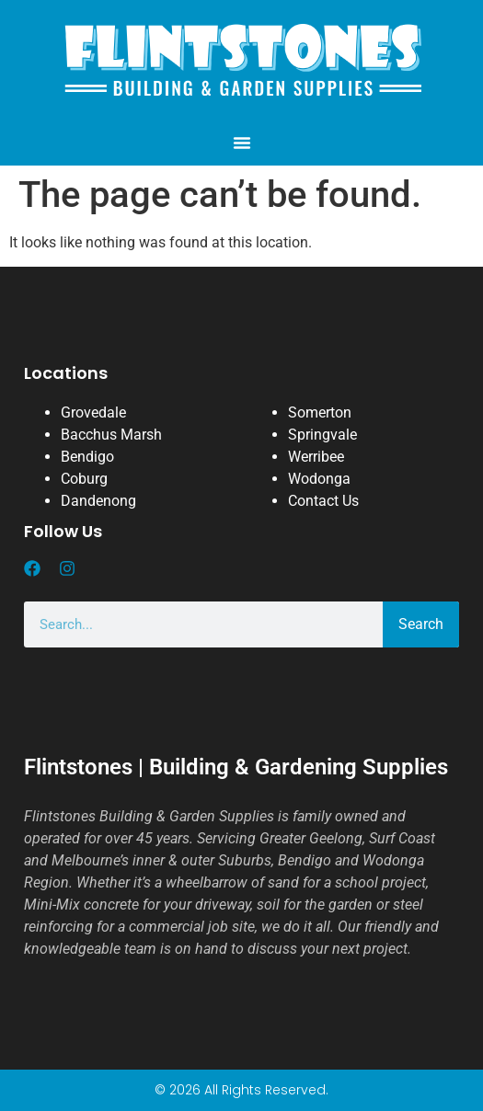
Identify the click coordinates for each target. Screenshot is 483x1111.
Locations (66, 372)
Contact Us (323, 501)
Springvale (322, 434)
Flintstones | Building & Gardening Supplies (236, 767)
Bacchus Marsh (111, 434)
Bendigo (87, 456)
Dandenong (98, 501)
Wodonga (319, 478)
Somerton (319, 412)
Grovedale (93, 412)
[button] (242, 142)
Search (420, 624)
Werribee (316, 456)
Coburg (84, 478)
